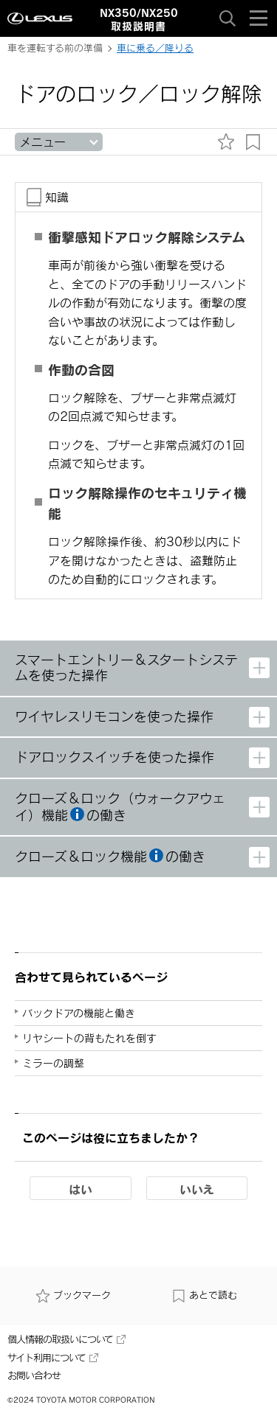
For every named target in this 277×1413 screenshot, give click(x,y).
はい (80, 1189)
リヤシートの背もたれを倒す (89, 1038)
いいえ (196, 1189)
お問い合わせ (34, 1375)
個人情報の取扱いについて (66, 1339)
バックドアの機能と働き (78, 1013)
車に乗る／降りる (155, 48)
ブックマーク (73, 1295)
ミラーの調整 (53, 1063)
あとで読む (204, 1295)
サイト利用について (52, 1358)
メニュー (42, 142)
